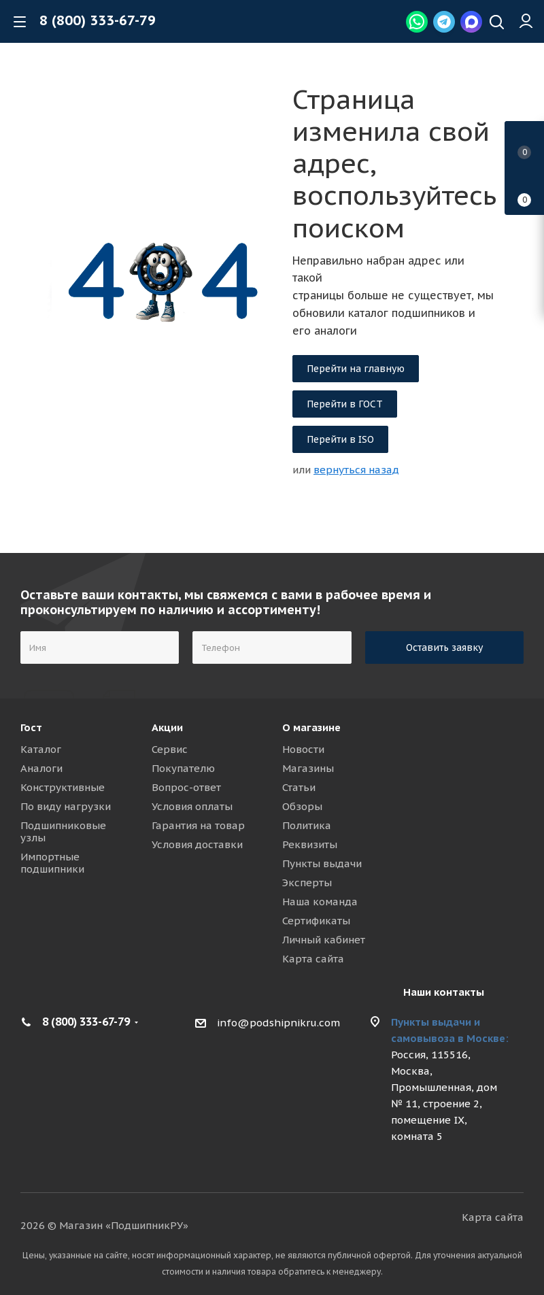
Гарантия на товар (198, 825)
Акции (167, 727)
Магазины (308, 768)
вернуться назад (356, 469)
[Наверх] (497, 23)
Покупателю (183, 768)
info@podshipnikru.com (278, 1022)
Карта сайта (313, 958)
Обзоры (302, 806)
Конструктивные (62, 787)
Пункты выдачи (322, 863)
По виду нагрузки (65, 806)
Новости (303, 749)
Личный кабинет (323, 939)
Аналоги (41, 768)
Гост (31, 727)
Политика (306, 825)
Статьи (299, 787)
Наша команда (320, 901)
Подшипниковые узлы (63, 831)
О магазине (311, 727)
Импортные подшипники (52, 862)
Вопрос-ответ (186, 787)
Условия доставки (197, 844)
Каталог (40, 749)
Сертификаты (316, 920)
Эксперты (307, 882)
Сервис (170, 749)
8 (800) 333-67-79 (97, 20)
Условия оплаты (192, 806)
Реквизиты (309, 844)
